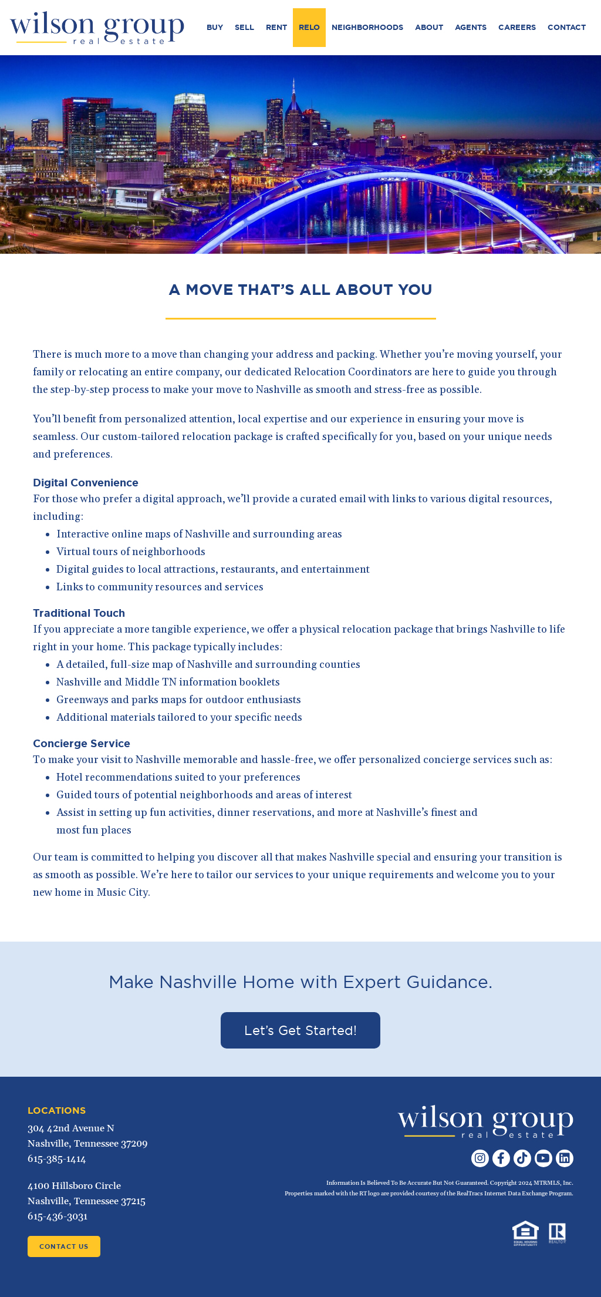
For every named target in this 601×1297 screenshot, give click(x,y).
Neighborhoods (367, 27)
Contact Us (64, 1246)
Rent (276, 27)
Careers (517, 27)
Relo (309, 27)
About (429, 27)
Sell (244, 27)
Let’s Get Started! (300, 1030)
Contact (567, 27)
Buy (215, 27)
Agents (471, 27)
